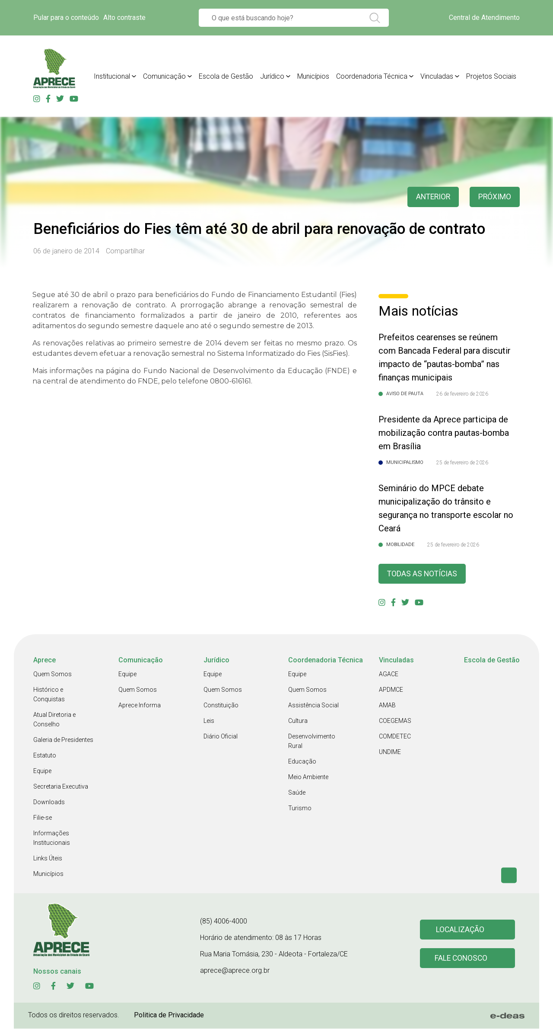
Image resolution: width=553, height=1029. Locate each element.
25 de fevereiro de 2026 (462, 463)
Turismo (299, 808)
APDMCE (391, 690)
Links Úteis (47, 858)
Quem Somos (52, 674)
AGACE (388, 674)
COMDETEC (395, 736)
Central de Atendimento (484, 17)
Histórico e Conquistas (49, 695)
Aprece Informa (139, 705)
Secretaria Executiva (60, 786)
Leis (208, 721)
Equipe (42, 771)
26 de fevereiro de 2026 (462, 394)
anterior (431, 196)
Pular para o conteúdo (66, 17)
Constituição (220, 705)
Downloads (49, 802)
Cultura (298, 721)
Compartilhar (125, 251)
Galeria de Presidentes (63, 740)
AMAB (387, 705)
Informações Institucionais (51, 838)
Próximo (494, 196)
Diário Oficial (220, 736)
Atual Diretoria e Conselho (54, 720)
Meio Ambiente (308, 777)
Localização (460, 929)
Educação (302, 761)
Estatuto (44, 755)
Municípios (48, 874)
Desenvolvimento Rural (311, 741)
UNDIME (390, 752)
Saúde (296, 792)
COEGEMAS (395, 721)
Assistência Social (313, 705)
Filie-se (42, 818)
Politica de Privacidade (169, 1015)
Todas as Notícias (423, 573)
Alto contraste (124, 17)
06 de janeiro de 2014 (66, 251)
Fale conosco (461, 958)
